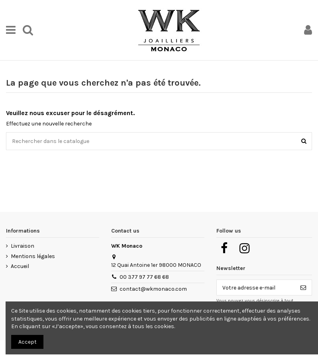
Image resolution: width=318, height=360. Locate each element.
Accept (27, 341)
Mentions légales (33, 256)
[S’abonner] (303, 287)
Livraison (22, 246)
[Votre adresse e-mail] (256, 287)
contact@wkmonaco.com (153, 289)
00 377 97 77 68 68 (144, 277)
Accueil (20, 266)
